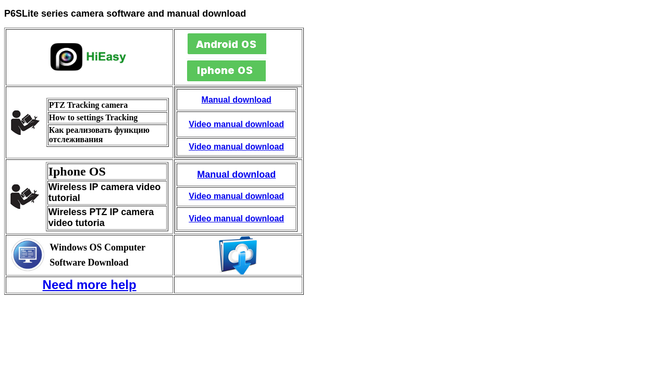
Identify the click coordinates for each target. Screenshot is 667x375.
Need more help (90, 285)
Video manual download (236, 124)
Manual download (236, 99)
